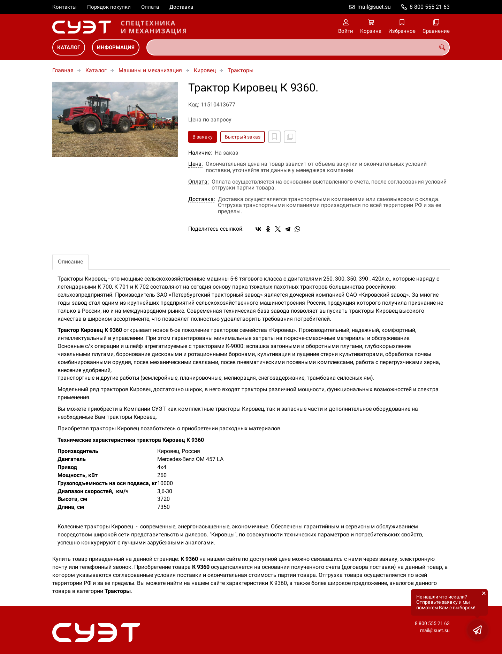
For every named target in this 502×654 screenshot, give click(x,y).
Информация (116, 47)
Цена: (195, 164)
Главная (63, 70)
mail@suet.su (374, 6)
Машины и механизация (150, 70)
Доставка (181, 7)
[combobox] (298, 47)
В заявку (202, 137)
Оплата (150, 7)
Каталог (68, 47)
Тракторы (240, 70)
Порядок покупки (109, 7)
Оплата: (198, 182)
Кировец (205, 70)
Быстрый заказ (242, 137)
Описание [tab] (70, 261)
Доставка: (201, 199)
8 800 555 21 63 (430, 6)
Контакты (64, 7)
